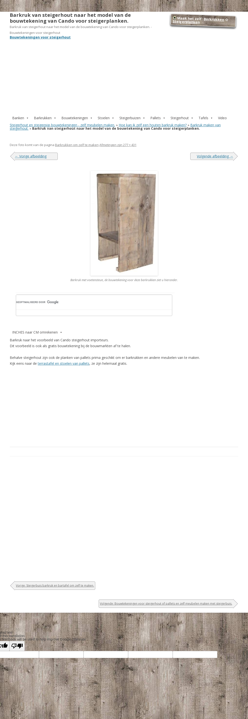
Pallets (158, 118)
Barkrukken (214, 19)
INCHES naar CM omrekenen (37, 332)
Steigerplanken (186, 22)
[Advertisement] (124, 73)
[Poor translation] (17, 646)
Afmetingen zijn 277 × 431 (117, 145)
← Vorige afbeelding (31, 156)
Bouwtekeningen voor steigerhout (40, 37)
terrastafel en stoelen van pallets (63, 363)
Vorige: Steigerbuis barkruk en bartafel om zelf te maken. (55, 585)
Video (222, 118)
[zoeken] (85, 302)
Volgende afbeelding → (215, 156)
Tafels (206, 118)
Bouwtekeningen (77, 118)
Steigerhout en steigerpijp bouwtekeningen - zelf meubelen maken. (62, 125)
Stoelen (106, 118)
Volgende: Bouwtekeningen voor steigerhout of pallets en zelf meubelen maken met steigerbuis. (166, 603)
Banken (20, 118)
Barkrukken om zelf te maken (77, 145)
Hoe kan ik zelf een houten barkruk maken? (153, 125)
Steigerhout (182, 118)
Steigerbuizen (132, 118)
